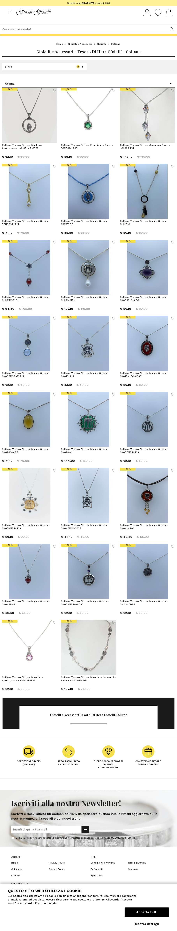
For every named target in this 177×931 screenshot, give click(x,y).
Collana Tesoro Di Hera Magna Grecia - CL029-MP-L (85, 306)
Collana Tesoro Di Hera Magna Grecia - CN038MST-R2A (26, 534)
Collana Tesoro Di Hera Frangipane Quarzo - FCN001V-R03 (88, 154)
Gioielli (101, 51)
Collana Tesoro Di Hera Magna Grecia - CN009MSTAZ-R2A (26, 382)
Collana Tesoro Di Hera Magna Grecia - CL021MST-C (26, 306)
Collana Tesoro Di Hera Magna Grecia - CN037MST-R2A (144, 458)
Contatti (15, 882)
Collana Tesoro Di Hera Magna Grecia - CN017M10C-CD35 (144, 382)
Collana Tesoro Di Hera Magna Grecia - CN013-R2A (85, 382)
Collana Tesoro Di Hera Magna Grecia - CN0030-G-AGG (144, 306)
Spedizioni (97, 882)
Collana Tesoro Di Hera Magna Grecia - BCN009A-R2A (26, 230)
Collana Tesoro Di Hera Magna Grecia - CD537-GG (85, 230)
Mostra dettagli (147, 924)
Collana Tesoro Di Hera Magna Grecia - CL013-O (144, 230)
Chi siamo (17, 876)
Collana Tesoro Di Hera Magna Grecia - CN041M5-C (144, 534)
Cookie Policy (57, 876)
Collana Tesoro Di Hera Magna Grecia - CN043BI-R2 (26, 610)
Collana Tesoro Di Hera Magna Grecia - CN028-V (85, 458)
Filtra (44, 73)
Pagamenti (97, 876)
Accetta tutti (146, 915)
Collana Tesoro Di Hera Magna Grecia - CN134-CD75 (144, 610)
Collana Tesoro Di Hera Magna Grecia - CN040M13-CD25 (85, 534)
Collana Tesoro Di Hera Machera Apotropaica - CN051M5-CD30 (22, 154)
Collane (115, 51)
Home (59, 51)
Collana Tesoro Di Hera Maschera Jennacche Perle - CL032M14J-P (88, 686)
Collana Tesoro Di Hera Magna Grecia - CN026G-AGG (26, 458)
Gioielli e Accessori (80, 51)
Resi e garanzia (137, 870)
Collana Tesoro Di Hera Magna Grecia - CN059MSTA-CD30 (85, 610)
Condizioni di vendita (103, 870)
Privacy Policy (33, 845)
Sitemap (133, 876)
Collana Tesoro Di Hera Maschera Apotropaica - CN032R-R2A (22, 686)
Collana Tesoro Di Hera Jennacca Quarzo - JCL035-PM (146, 154)
